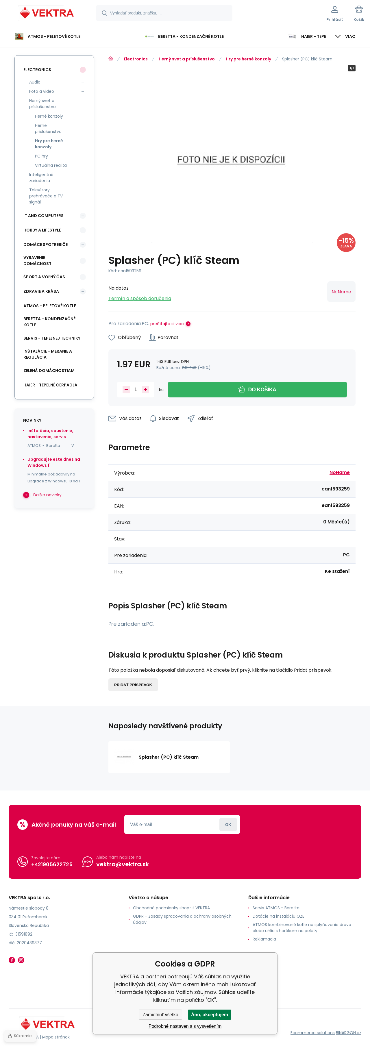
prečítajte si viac (167, 324)
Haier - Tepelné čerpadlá (50, 385)
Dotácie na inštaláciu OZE (278, 916)
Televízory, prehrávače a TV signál (46, 196)
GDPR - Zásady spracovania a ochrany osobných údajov (182, 919)
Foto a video (41, 91)
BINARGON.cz (348, 1033)
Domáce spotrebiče (45, 244)
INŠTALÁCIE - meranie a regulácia (47, 354)
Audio (34, 82)
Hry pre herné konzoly (248, 59)
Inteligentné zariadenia (41, 178)
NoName (341, 291)
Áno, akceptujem (209, 1014)
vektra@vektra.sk (122, 864)
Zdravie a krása (41, 291)
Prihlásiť (228, 824)
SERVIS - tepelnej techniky (51, 338)
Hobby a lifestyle (42, 230)
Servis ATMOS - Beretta (276, 908)
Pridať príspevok (133, 685)
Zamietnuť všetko (160, 1014)
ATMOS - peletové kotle (49, 306)
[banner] (47, 14)
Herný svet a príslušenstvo (187, 59)
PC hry (41, 156)
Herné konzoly (49, 116)
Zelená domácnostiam (49, 370)
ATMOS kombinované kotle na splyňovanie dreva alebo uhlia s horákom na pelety (302, 928)
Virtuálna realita (51, 165)
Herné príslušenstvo (48, 128)
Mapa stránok (56, 1037)
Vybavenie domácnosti (38, 260)
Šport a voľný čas (44, 277)
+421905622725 (52, 864)
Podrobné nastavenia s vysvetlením (185, 1026)
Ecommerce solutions (313, 1033)
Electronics (136, 59)
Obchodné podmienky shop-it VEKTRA (171, 908)
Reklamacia (264, 939)
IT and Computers (43, 216)
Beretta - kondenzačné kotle (49, 322)
